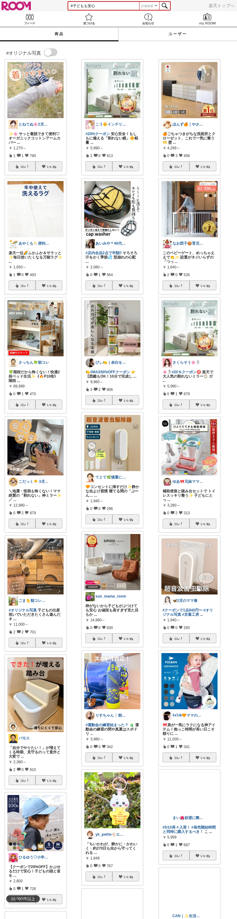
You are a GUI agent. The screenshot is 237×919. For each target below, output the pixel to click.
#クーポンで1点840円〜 (182, 610)
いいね (51, 166)
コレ (24, 166)
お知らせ (148, 19)
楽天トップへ (222, 5)
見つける (88, 19)
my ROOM (207, 19)
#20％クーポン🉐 (186, 372)
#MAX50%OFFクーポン (110, 372)
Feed (29, 19)
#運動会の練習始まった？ (106, 725)
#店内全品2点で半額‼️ (103, 253)
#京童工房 (190, 614)
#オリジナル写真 (23, 610)
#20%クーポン (97, 134)
